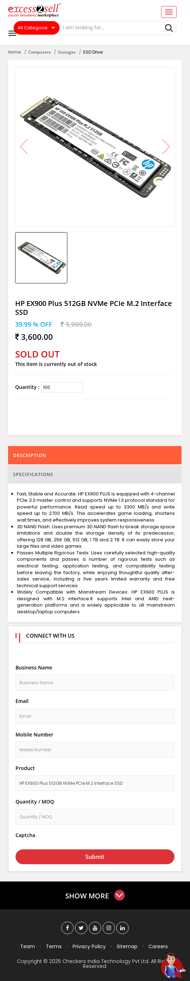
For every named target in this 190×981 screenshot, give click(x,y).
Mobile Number (34, 734)
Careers (158, 946)
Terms (54, 946)
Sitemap (127, 946)
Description (29, 455)
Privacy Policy (89, 946)
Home (14, 52)
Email (22, 701)
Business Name (34, 667)
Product (25, 768)
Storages (67, 52)
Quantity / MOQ (35, 801)
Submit (94, 857)
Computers (39, 52)
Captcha (25, 835)
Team (27, 946)
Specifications (33, 474)
